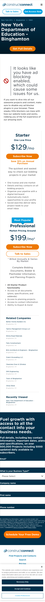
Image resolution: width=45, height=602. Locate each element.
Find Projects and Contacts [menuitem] (22, 556)
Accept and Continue (22, 589)
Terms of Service (18, 527)
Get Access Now (33, 11)
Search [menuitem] (22, 560)
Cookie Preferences (22, 596)
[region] (22, 582)
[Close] (41, 566)
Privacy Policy (31, 527)
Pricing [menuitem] (22, 564)
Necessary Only (22, 582)
